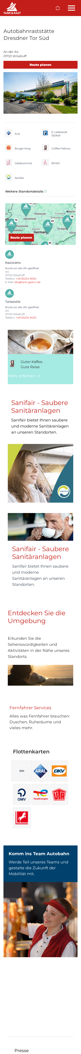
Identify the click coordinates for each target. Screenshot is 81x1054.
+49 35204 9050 (26, 278)
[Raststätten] (12, 8)
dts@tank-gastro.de (27, 282)
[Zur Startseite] (57, 8)
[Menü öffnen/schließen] (71, 8)
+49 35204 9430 (26, 317)
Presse (21, 1050)
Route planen (40, 65)
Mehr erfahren (24, 376)
